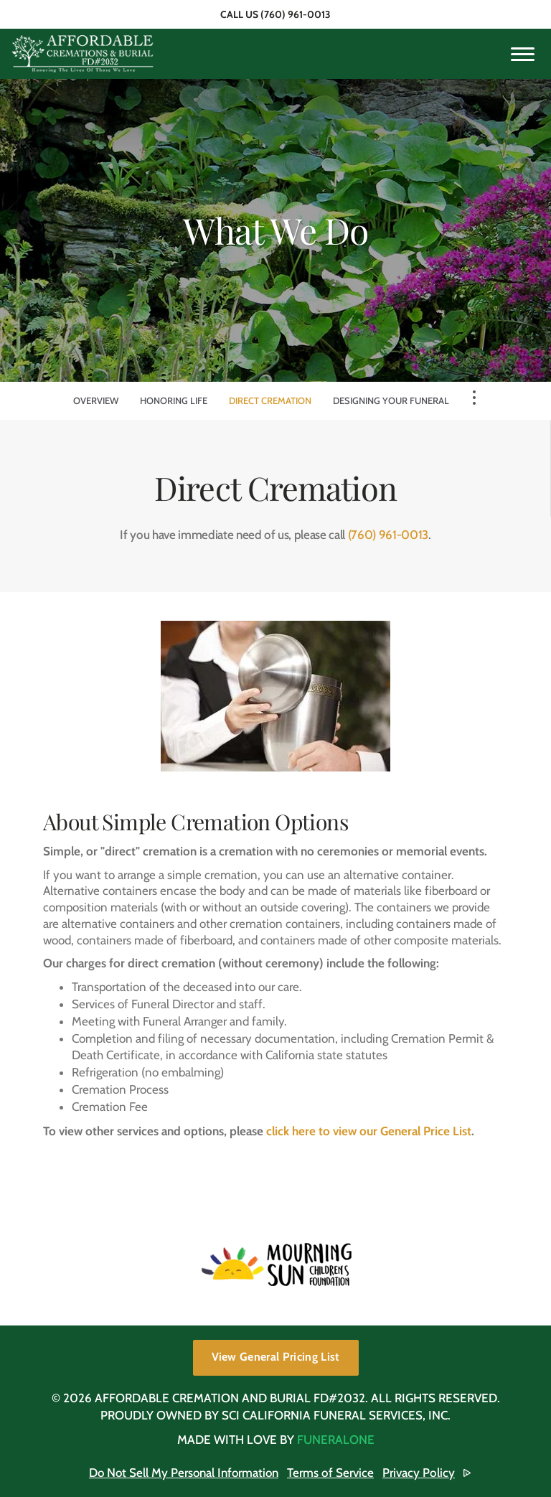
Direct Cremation (270, 400)
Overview (95, 400)
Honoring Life (173, 400)
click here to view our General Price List (368, 1131)
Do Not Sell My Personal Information (184, 1472)
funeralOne (336, 1439)
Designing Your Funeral (391, 400)
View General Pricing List (276, 1357)
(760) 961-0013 (295, 14)
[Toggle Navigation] (474, 397)
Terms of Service (332, 1472)
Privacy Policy (421, 1472)
